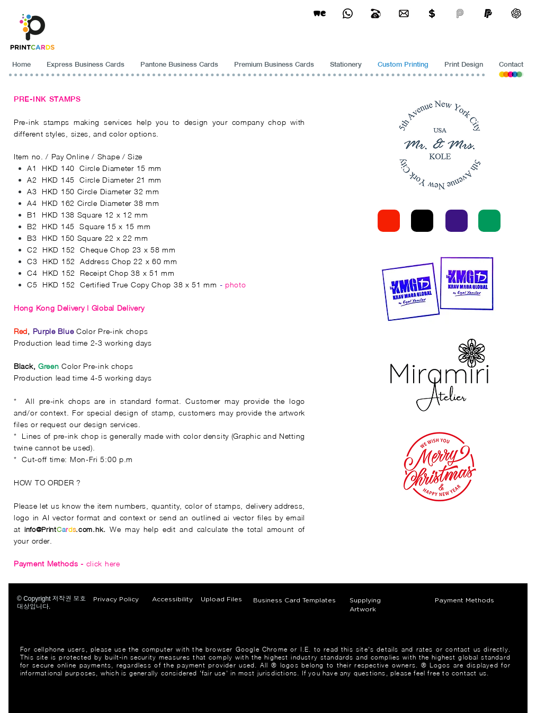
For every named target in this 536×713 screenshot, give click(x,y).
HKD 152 (58, 249)
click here (67, 563)
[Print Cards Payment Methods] (432, 13)
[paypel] (488, 13)
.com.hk (89, 529)
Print (49, 529)
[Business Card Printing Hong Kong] (347, 13)
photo (235, 284)
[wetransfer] (319, 13)
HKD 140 (58, 168)
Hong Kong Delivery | (53, 307)
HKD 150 (58, 191)
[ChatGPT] (516, 13)
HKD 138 (58, 214)
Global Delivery (118, 307)
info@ (33, 529)
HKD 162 (58, 202)
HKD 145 (58, 179)
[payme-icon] (460, 13)
